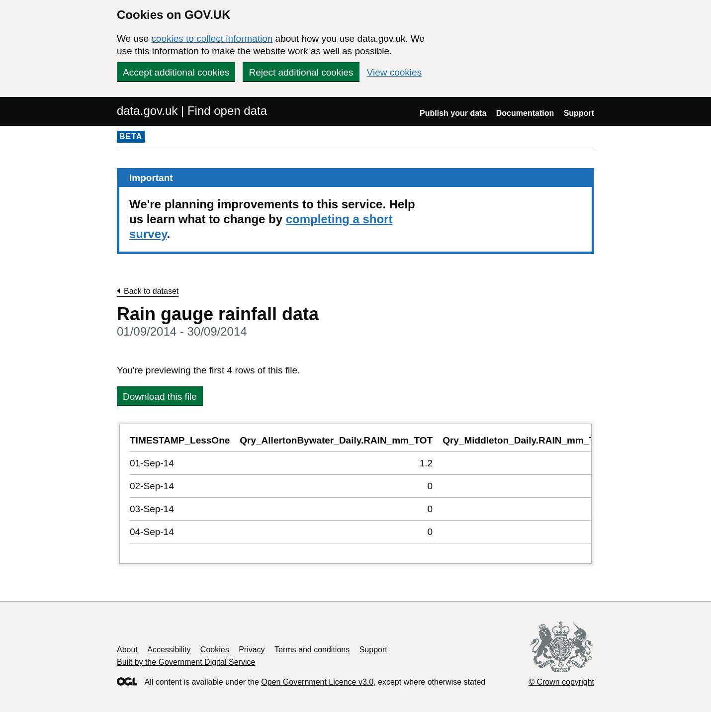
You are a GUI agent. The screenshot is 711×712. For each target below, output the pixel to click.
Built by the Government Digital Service (186, 662)
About (127, 649)
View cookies (394, 72)
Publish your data (453, 113)
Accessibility (168, 649)
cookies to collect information (211, 38)
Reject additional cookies (301, 72)
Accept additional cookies (176, 72)
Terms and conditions (312, 649)
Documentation (525, 113)
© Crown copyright (561, 682)
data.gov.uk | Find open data (192, 110)
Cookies (214, 649)
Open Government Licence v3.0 (317, 682)
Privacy (252, 649)
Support (579, 113)
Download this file (160, 396)
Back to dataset (151, 291)
